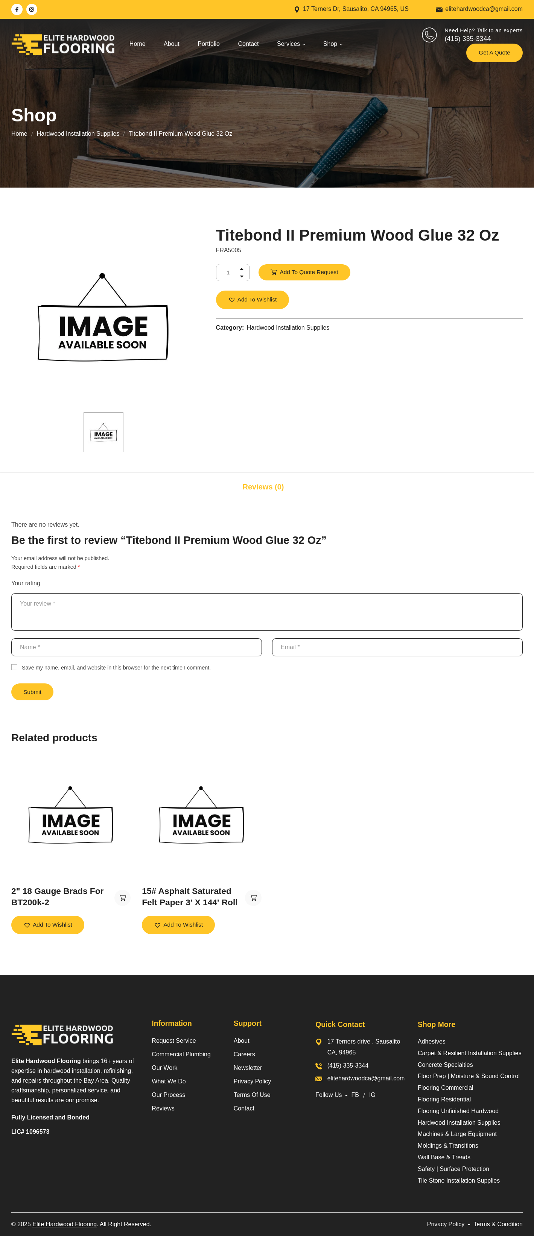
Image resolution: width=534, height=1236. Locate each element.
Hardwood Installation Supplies (78, 133)
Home (19, 133)
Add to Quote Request (309, 272)
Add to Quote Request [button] (122, 898)
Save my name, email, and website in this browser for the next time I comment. (116, 668)
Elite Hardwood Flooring (64, 1224)
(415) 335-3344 (467, 38)
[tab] (263, 487)
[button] (252, 300)
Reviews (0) (263, 487)
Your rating (25, 583)
